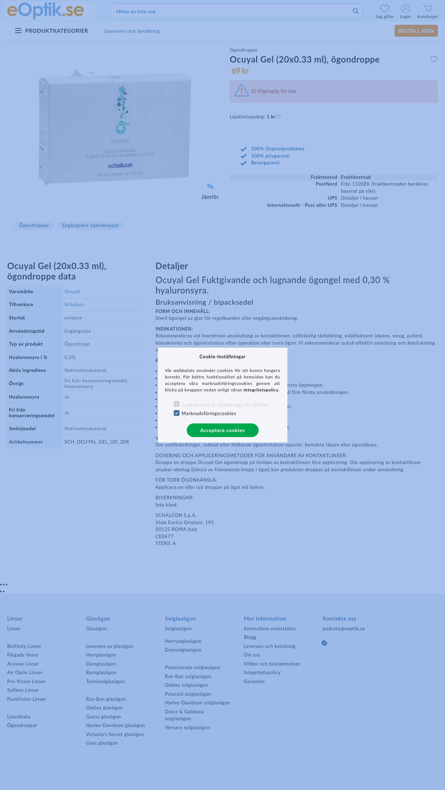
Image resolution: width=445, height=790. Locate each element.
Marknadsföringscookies (209, 413)
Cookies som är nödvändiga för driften (225, 405)
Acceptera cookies (222, 430)
